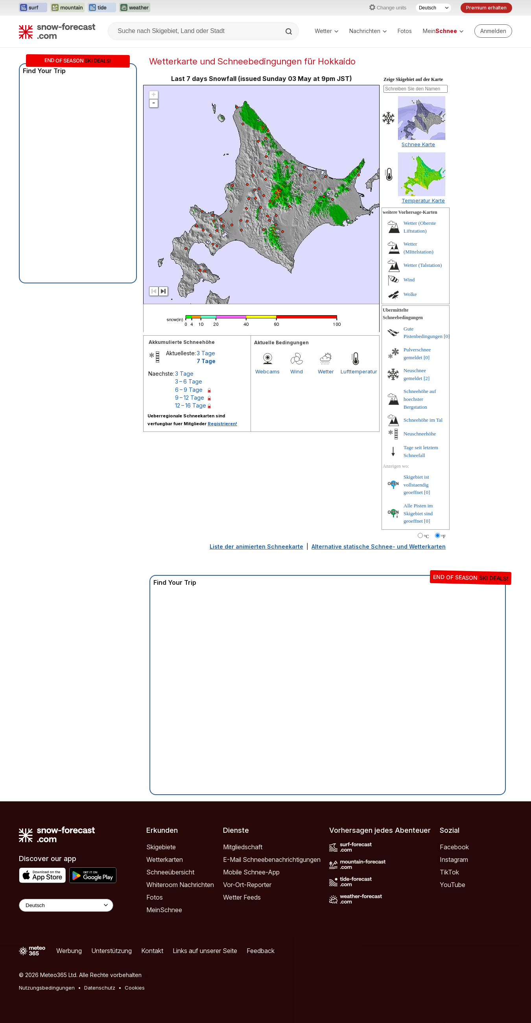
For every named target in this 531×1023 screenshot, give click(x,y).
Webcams (267, 371)
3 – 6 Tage (188, 381)
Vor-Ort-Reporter (247, 885)
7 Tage (206, 361)
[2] (427, 378)
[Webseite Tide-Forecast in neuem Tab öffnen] (102, 8)
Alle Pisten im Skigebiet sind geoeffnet (418, 513)
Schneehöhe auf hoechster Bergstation (420, 399)
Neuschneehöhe (420, 434)
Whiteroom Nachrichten (180, 885)
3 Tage (206, 353)
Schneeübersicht (170, 872)
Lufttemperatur (355, 371)
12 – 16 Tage (190, 405)
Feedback (261, 951)
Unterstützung (111, 951)
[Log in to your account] (493, 31)
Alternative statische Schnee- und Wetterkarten (379, 546)
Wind (296, 371)
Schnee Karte (418, 144)
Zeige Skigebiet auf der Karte (413, 79)
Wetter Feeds (242, 897)
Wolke (410, 294)
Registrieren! (222, 423)
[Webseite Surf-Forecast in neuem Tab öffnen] (33, 8)
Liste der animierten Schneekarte (256, 546)
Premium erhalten (486, 8)
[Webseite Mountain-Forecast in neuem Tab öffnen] (67, 8)
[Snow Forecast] (57, 31)
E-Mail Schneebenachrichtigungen (272, 859)
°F (443, 536)
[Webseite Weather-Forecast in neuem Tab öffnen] (134, 8)
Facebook (454, 847)
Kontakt (152, 951)
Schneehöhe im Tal (423, 420)
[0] (447, 336)
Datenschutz (99, 987)
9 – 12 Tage (189, 397)
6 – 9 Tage (189, 389)
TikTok (449, 872)
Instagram (454, 859)
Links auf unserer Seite (205, 951)
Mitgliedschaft (242, 847)
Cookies (135, 987)
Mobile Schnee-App (251, 872)
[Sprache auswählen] (433, 8)
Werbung (69, 951)
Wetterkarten (164, 859)
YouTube (452, 885)
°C (426, 536)
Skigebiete (161, 847)
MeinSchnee (164, 910)
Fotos (405, 31)
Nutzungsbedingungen (47, 987)
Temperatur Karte (423, 200)
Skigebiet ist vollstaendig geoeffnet (416, 484)
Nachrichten (368, 31)
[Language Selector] (66, 905)
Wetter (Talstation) (423, 265)
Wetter (326, 31)
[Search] (289, 31)
